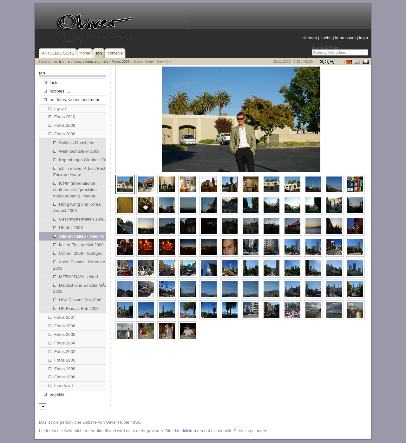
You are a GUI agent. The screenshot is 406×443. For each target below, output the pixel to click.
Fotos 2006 (62, 326)
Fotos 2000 (62, 360)
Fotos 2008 (120, 61)
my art (57, 108)
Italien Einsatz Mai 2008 (78, 244)
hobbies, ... (57, 91)
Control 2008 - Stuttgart (78, 253)
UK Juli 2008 (68, 227)
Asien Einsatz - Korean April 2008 (82, 265)
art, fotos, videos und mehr (88, 61)
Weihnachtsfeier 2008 (76, 151)
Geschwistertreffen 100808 (81, 219)
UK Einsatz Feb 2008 (76, 308)
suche (325, 37)
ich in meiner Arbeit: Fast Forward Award (79, 171)
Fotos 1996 (62, 377)
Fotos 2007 (62, 317)
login (363, 37)
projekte (54, 394)
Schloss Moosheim (74, 142)
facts (51, 82)
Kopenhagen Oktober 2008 (81, 159)
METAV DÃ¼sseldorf (75, 276)
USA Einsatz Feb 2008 (77, 300)
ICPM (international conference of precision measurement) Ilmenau (75, 189)
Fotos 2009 (62, 125)
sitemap (309, 37)
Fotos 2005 (62, 334)
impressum (345, 37)
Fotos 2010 (62, 116)
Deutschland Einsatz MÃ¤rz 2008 (82, 288)
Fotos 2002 (62, 351)
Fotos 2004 (62, 343)
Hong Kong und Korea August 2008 (77, 207)
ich (61, 61)
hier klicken (185, 430)
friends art (61, 385)
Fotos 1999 (62, 368)
